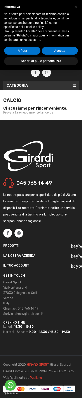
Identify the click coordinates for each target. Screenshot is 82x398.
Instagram (46, 72)
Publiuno (36, 378)
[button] (76, 6)
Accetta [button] (59, 50)
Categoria (17, 85)
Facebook (35, 72)
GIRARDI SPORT (38, 365)
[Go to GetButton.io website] (10, 393)
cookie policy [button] (35, 27)
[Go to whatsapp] (10, 385)
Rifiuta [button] (22, 50)
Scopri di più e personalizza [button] (41, 61)
